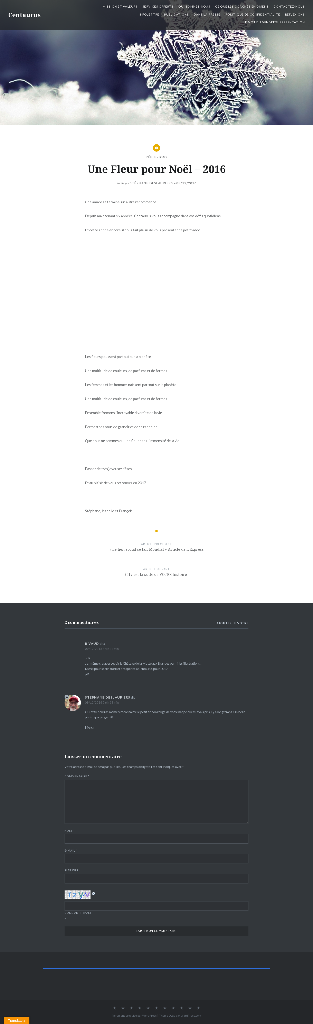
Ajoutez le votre (232, 623)
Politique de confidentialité (252, 14)
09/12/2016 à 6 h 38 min (102, 702)
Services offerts (157, 6)
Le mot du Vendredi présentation (274, 22)
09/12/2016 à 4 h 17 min (102, 648)
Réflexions (295, 14)
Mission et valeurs (120, 6)
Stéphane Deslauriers (151, 183)
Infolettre (149, 14)
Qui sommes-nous (194, 6)
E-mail (71, 850)
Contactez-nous (289, 6)
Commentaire (77, 776)
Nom (69, 830)
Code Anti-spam (78, 912)
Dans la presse (207, 14)
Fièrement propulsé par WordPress (134, 1015)
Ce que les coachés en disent (242, 6)
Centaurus (24, 15)
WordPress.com (191, 1015)
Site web (71, 870)
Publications (176, 14)
